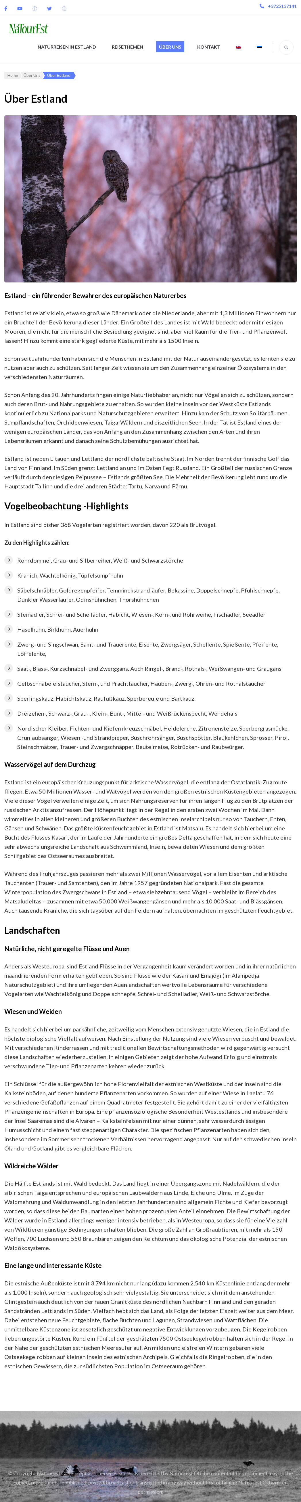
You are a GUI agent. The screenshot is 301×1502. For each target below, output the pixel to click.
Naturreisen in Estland (67, 46)
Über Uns (170, 46)
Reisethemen (127, 46)
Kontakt (208, 46)
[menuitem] (238, 47)
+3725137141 (282, 6)
